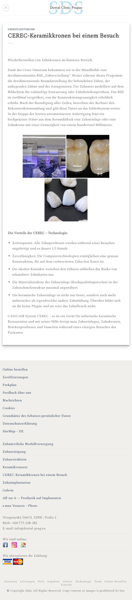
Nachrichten (12, 400)
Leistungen (27, 582)
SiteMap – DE (13, 431)
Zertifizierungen (15, 377)
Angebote (53, 582)
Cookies (9, 408)
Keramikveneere (15, 467)
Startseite (10, 582)
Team (98, 582)
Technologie (83, 582)
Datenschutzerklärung (20, 423)
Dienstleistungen (21, 29)
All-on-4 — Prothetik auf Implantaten (32, 498)
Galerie (8, 490)
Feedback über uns (17, 392)
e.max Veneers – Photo (20, 505)
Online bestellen (15, 369)
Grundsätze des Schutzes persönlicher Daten (37, 415)
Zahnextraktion (14, 459)
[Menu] (5, 7)
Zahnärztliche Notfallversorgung (28, 444)
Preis (41, 582)
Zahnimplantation (16, 482)
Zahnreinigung (14, 451)
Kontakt (66, 585)
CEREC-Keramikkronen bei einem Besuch (35, 474)
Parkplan (9, 385)
